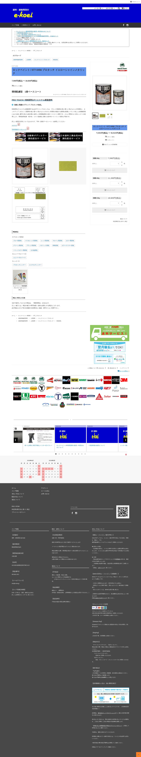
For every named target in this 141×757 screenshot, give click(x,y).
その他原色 (34, 250)
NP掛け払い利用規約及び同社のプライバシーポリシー (107, 725)
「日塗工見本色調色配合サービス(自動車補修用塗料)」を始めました (37, 36)
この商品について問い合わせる (96, 368)
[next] (125, 440)
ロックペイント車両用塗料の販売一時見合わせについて (33, 31)
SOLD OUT (109, 170)
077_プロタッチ (37, 50)
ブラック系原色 (31, 245)
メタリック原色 (44, 245)
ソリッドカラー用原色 (20, 250)
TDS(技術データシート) (19, 129)
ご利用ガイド (25, 25)
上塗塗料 (28, 59)
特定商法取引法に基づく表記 (21, 509)
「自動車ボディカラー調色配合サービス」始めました (32, 41)
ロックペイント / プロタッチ (42, 59)
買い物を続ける (113, 368)
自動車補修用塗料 (18, 59)
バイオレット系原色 (31, 240)
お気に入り (109, 140)
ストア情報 (15, 25)
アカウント (135, 1)
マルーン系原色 (57, 240)
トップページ (124, 368)
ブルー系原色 (17, 240)
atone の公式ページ (101, 598)
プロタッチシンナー (19, 265)
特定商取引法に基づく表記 (120, 221)
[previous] (16, 440)
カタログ (14, 125)
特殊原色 (55, 59)
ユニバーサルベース (19, 257)
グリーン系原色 (18, 245)
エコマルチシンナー (35, 265)
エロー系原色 (70, 240)
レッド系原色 (45, 240)
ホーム (13, 50)
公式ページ (101, 567)
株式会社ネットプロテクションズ (107, 713)
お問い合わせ (37, 25)
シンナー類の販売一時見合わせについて (28, 34)
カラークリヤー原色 (68, 245)
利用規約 (118, 559)
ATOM (17, 506)
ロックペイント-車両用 (24, 50)
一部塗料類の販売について (24, 33)
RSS (13, 506)
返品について (123, 219)
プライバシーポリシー (18, 512)
